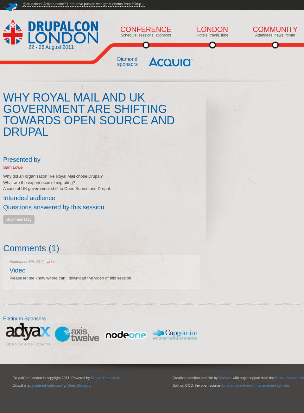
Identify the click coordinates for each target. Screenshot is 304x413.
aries (51, 261)
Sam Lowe (12, 167)
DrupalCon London (50, 31)
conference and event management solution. (255, 385)
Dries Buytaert (78, 385)
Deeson (224, 378)
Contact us (111, 378)
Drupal (96, 378)
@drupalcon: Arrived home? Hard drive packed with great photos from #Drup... (83, 4)
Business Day (18, 219)
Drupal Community (289, 378)
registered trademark (46, 385)
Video (18, 270)
